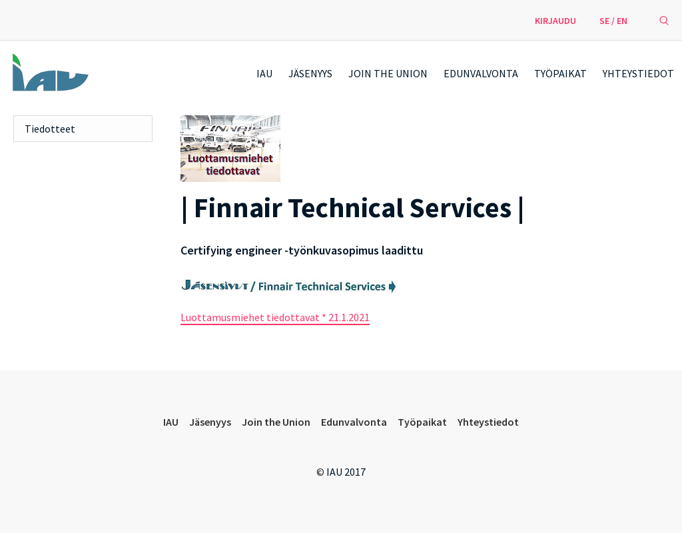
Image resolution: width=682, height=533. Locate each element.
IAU (264, 73)
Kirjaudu (555, 21)
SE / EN (613, 21)
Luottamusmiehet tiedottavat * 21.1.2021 (275, 317)
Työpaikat (560, 73)
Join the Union (388, 73)
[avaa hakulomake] (664, 20)
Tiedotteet (50, 128)
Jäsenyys (310, 73)
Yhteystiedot (638, 73)
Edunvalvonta (481, 73)
